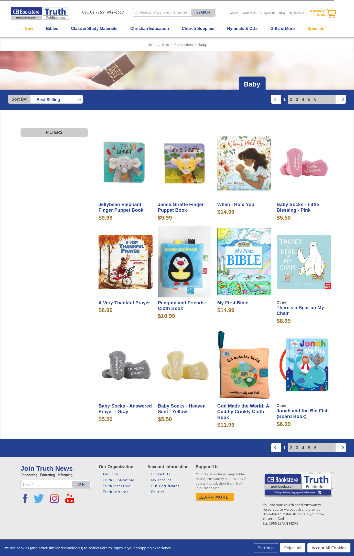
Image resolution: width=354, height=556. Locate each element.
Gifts (165, 45)
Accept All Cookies (329, 548)
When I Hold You (235, 204)
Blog (282, 13)
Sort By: (19, 99)
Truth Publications (119, 480)
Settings (266, 548)
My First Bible (233, 302)
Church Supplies (198, 28)
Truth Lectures (115, 491)
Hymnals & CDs (242, 28)
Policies (158, 491)
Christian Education (149, 28)
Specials (315, 28)
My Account (296, 13)
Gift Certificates (165, 486)
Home (151, 45)
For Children (184, 45)
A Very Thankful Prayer (124, 302)
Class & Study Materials (94, 28)
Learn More (213, 497)
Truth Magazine (116, 486)
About (234, 13)
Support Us (267, 13)
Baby (202, 45)
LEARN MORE (288, 523)
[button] (54, 132)
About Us (111, 474)
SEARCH (203, 12)
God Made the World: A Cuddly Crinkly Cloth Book (243, 411)
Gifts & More (282, 28)
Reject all (292, 548)
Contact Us (249, 13)
